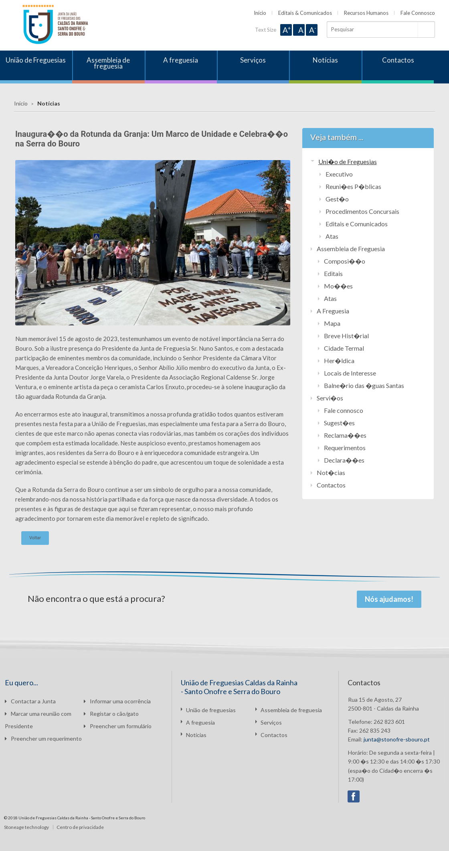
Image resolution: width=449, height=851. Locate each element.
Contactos (398, 60)
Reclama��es (345, 435)
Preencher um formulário (118, 726)
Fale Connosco (417, 13)
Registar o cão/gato (111, 713)
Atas (332, 236)
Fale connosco (343, 410)
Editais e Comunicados (357, 223)
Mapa (332, 323)
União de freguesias (211, 710)
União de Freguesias (36, 60)
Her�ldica (339, 360)
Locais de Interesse (350, 373)
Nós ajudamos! (389, 599)
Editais (333, 273)
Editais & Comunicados (305, 13)
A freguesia (180, 60)
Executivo (339, 174)
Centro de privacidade (80, 827)
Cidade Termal (344, 348)
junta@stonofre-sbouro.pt (397, 739)
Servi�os (330, 398)
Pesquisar (426, 29)
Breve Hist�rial (346, 335)
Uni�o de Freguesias (347, 161)
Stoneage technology (26, 827)
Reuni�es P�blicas (353, 186)
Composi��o (344, 261)
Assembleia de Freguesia (351, 248)
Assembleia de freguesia (108, 63)
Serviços (253, 60)
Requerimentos (345, 447)
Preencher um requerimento (43, 738)
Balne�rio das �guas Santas (364, 385)
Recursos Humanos (366, 13)
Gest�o (337, 199)
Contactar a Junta (30, 701)
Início (260, 13)
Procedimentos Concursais (362, 211)
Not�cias (331, 472)
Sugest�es (339, 423)
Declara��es (344, 460)
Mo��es (338, 286)
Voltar (35, 537)
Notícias (325, 60)
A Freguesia (333, 311)
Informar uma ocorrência (117, 701)
